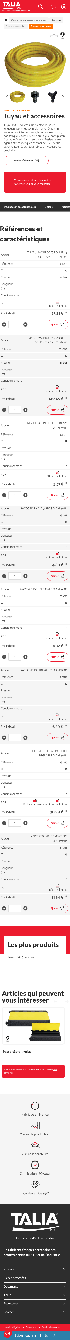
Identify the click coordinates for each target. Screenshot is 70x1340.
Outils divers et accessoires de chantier (28, 20)
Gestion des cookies (51, 1327)
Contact (35, 1312)
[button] (7, 1333)
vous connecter (42, 184)
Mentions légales (13, 1327)
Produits (35, 1269)
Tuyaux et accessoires (15, 26)
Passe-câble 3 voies (17, 1051)
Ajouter (57, 325)
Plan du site (31, 1327)
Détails (49, 207)
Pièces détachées (35, 1278)
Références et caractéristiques (19, 207)
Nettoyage (56, 20)
